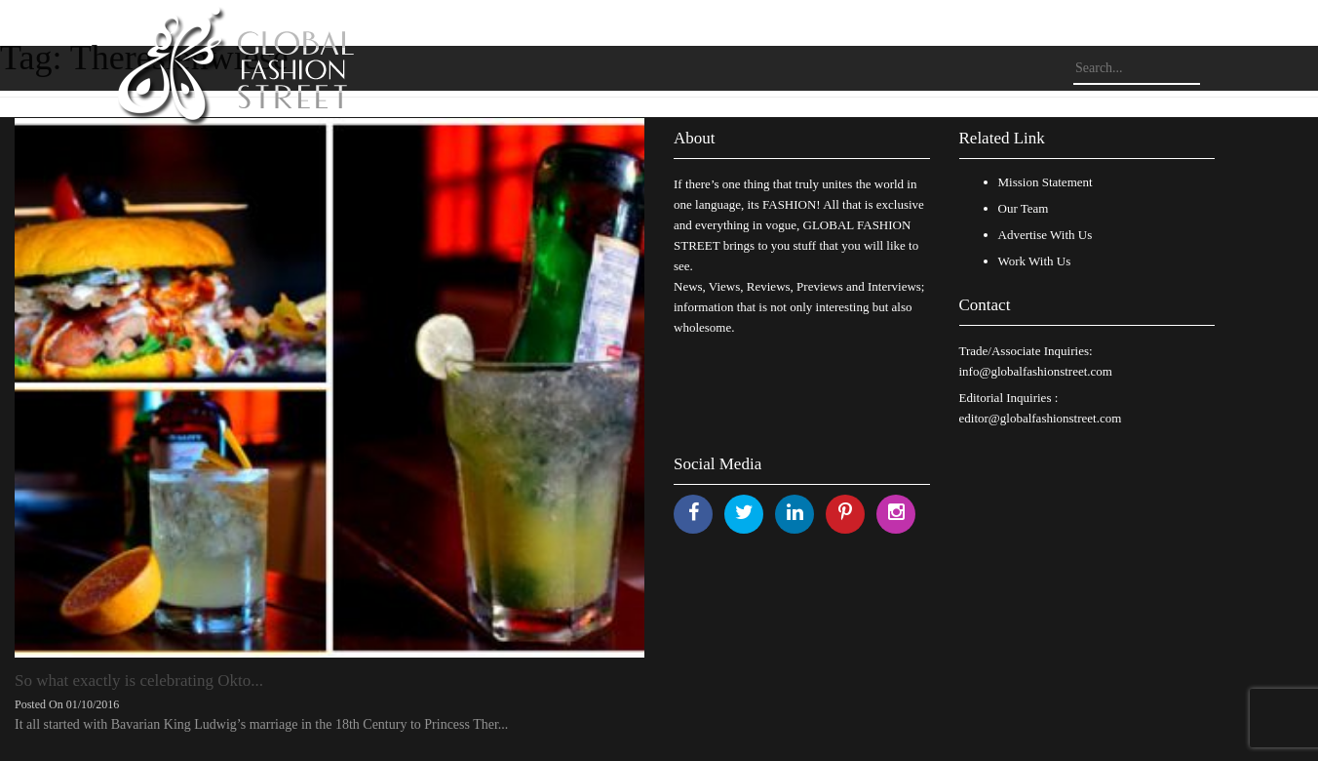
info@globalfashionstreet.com (1035, 371)
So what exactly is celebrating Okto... (139, 680)
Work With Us (1034, 261)
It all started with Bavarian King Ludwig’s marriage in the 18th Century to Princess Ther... (261, 724)
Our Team (1023, 208)
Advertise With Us (1045, 234)
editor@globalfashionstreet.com (1040, 418)
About (695, 138)
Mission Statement (1045, 182)
